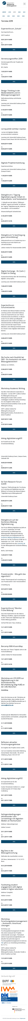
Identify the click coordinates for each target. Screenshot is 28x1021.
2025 (18, 16)
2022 (3, 16)
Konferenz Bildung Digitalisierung (11, 537)
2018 (9, 12)
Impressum (22, 1018)
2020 (19, 12)
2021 (24, 12)
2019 (14, 12)
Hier (2, 943)
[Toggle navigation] (24, 4)
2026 (23, 16)
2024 (13, 16)
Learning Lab (21, 543)
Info (14, 49)
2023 (8, 16)
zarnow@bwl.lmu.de (7, 705)
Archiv (4, 12)
